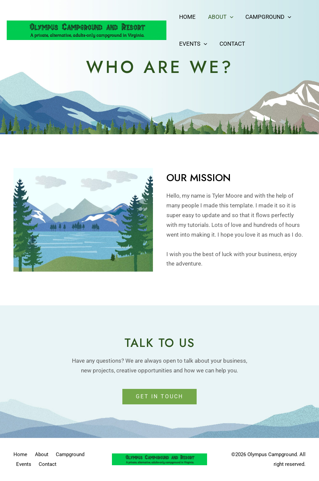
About (219, 16)
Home (187, 16)
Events (193, 43)
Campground (266, 16)
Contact (231, 43)
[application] (228, 16)
